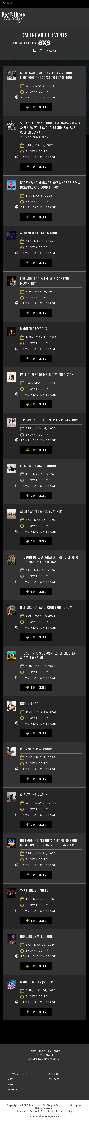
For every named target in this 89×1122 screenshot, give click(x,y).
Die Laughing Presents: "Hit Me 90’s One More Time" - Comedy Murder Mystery (48, 842)
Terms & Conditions (41, 1111)
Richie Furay (29, 703)
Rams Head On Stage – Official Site (13, 17)
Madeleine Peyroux (33, 329)
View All (51, 50)
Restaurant (55, 1074)
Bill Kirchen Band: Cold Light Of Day (46, 607)
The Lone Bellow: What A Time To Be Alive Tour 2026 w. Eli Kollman (49, 559)
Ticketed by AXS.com (31, 43)
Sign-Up (12, 1084)
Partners (13, 1089)
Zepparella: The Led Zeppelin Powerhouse (49, 420)
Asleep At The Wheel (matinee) (41, 511)
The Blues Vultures (34, 890)
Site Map (22, 1111)
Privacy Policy (64, 1111)
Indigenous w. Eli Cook (36, 936)
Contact (53, 1079)
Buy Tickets (36, 107)
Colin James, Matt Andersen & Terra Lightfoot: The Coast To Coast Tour (46, 75)
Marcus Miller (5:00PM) (37, 982)
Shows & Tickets (17, 1074)
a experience (44, 1116)
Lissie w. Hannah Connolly (39, 466)
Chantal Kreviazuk (33, 794)
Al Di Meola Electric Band (38, 233)
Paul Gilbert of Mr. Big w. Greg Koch (46, 374)
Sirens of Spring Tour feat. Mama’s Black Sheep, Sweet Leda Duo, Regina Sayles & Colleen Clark (50, 128)
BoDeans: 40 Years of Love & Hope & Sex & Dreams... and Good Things (50, 185)
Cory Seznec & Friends (36, 749)
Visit (10, 1079)
